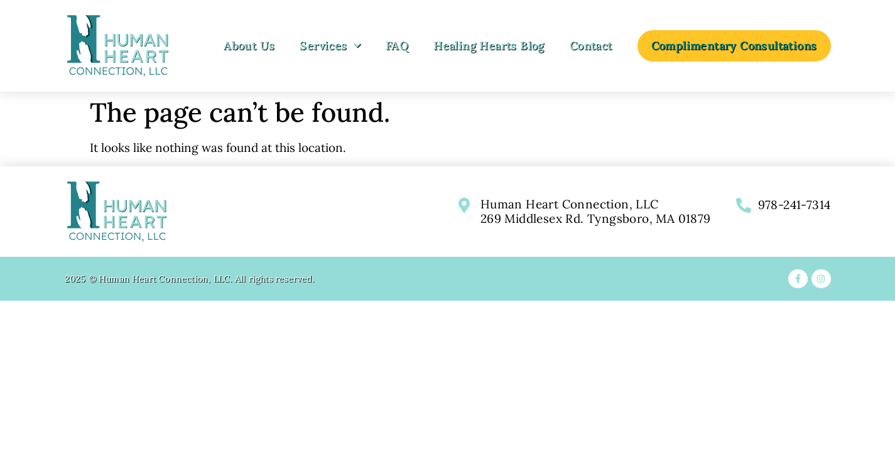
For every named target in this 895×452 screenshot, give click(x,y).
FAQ (397, 45)
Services (330, 46)
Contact (591, 45)
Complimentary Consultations (734, 45)
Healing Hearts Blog (489, 45)
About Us (249, 45)
